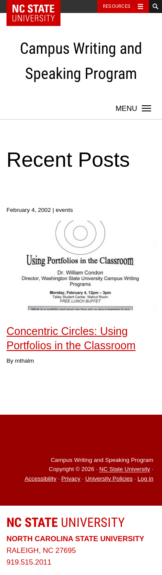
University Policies (109, 478)
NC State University (124, 469)
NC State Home (39, 6)
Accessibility (41, 478)
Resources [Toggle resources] (116, 6)
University (65, 522)
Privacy (70, 478)
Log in (145, 478)
